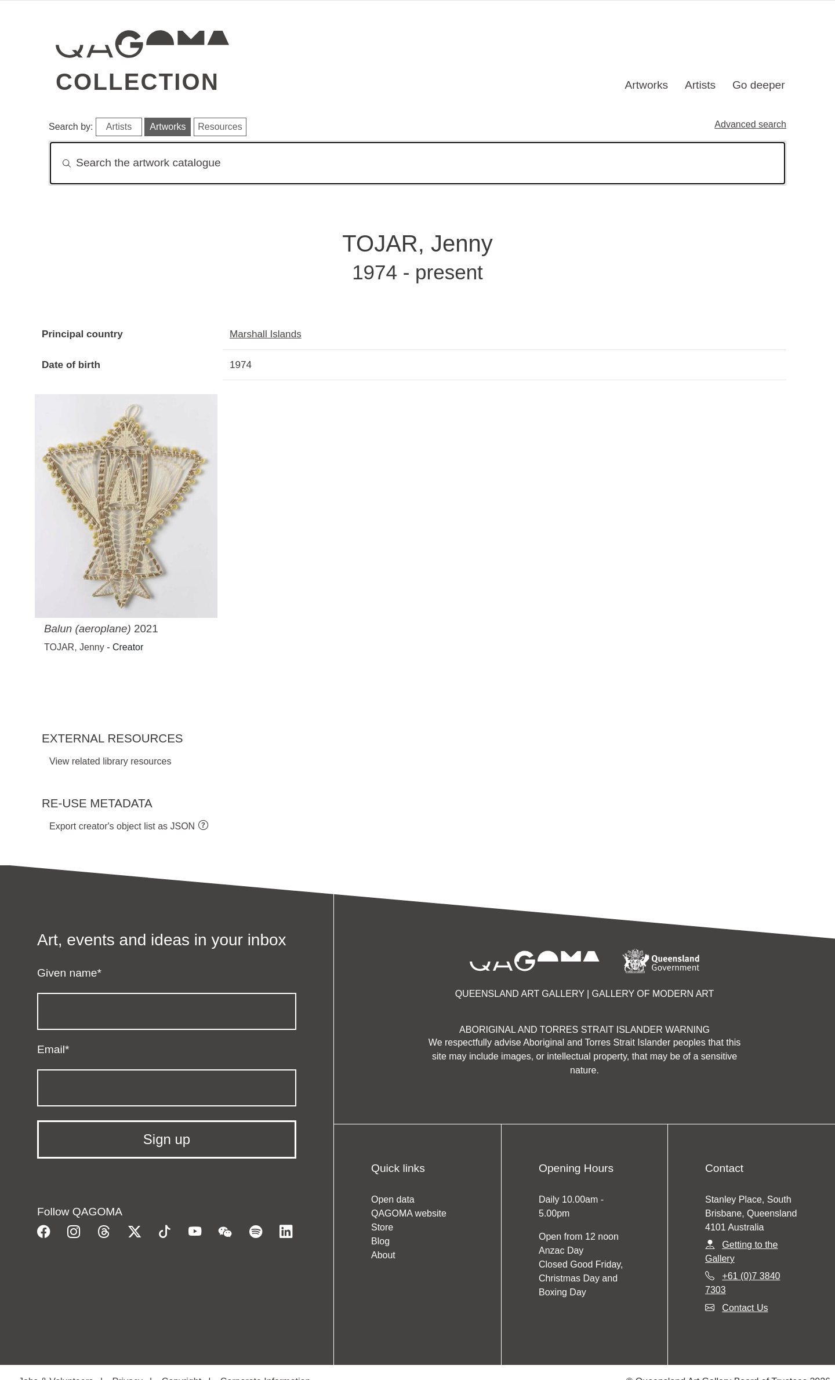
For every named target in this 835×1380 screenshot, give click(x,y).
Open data (393, 1199)
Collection (137, 81)
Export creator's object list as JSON (122, 826)
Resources (220, 127)
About (383, 1255)
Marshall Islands (266, 334)
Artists (700, 85)
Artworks (647, 85)
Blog (380, 1241)
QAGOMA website (408, 1213)
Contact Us (745, 1308)
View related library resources (110, 761)
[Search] (417, 163)
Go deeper (758, 85)
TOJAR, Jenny (74, 647)
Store (382, 1227)
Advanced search (750, 124)
